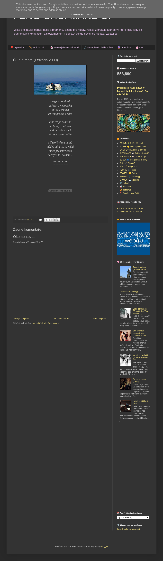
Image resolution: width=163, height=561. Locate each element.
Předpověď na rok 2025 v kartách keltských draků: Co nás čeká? (132, 91)
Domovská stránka (61, 318)
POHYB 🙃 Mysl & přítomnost (133, 146)
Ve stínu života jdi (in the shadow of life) (140, 357)
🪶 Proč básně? (37, 47)
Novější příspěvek (21, 318)
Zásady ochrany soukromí (128, 529)
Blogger (104, 546)
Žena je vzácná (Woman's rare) (139, 268)
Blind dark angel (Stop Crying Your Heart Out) (140, 311)
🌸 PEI (139, 47)
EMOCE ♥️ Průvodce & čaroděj (133, 150)
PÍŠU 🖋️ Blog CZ (127, 163)
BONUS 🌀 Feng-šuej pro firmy (133, 160)
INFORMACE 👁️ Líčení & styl (133, 156)
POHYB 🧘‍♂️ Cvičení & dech (131, 143)
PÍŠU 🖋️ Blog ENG (128, 166)
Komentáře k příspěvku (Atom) (45, 323)
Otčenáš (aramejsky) (129, 291)
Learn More (78, 14)
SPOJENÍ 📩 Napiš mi (129, 180)
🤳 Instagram (125, 190)
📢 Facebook (125, 186)
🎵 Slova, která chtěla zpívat (98, 47)
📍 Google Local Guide (130, 193)
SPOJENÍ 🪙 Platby (128, 173)
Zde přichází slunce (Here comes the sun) (139, 333)
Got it (90, 14)
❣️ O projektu (17, 47)
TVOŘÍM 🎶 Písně (128, 170)
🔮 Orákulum (124, 47)
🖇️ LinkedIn (125, 183)
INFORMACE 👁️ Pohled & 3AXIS (134, 153)
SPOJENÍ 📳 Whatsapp (130, 176)
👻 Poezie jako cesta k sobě (64, 47)
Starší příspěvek (99, 318)
